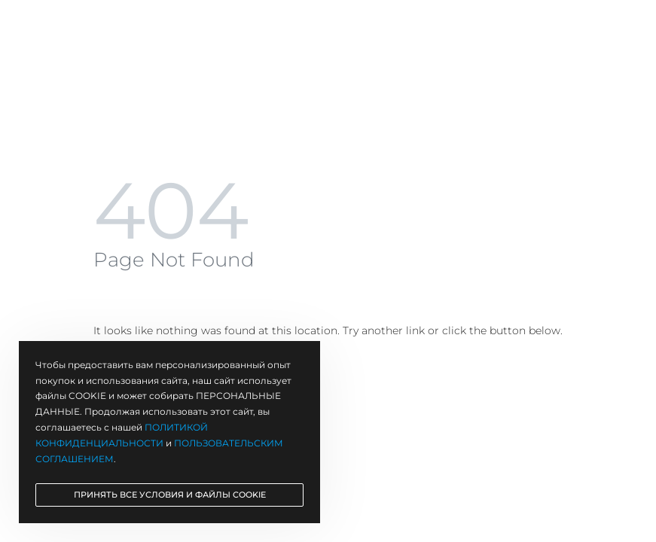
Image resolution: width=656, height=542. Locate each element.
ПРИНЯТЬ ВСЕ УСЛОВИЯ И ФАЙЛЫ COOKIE (170, 494)
